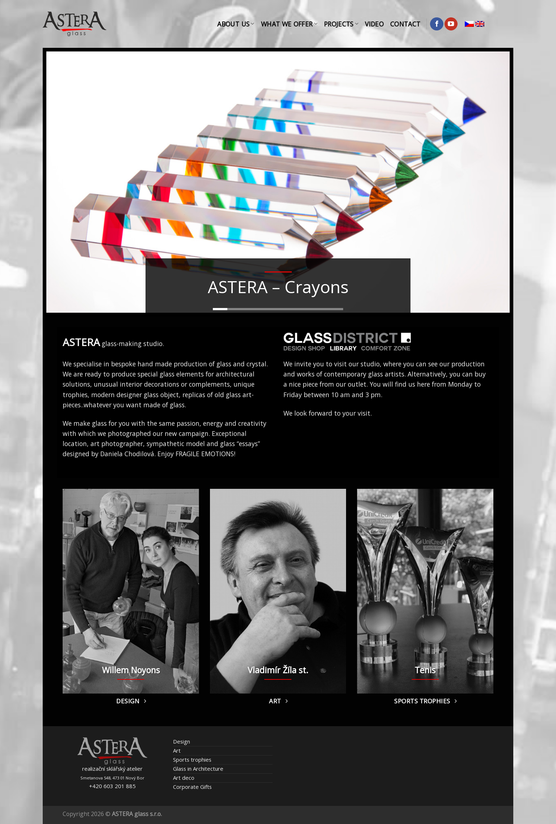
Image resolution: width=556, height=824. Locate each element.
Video (374, 24)
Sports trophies (192, 759)
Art (177, 750)
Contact (405, 24)
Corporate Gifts (192, 786)
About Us (235, 24)
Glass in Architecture (198, 768)
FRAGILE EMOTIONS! (205, 453)
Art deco (183, 777)
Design (181, 741)
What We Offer (289, 24)
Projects (341, 24)
